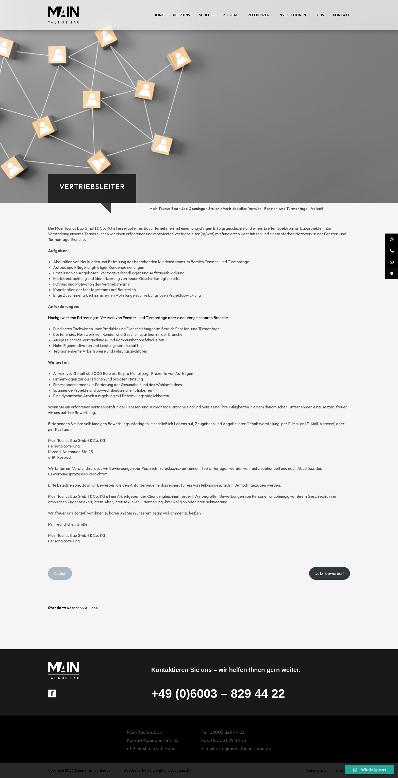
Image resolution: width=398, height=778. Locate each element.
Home (159, 15)
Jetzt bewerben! (329, 573)
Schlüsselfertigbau (219, 15)
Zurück (60, 573)
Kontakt (341, 15)
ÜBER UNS (181, 15)
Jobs (319, 15)
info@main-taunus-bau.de (243, 748)
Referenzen (259, 15)
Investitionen (292, 15)
